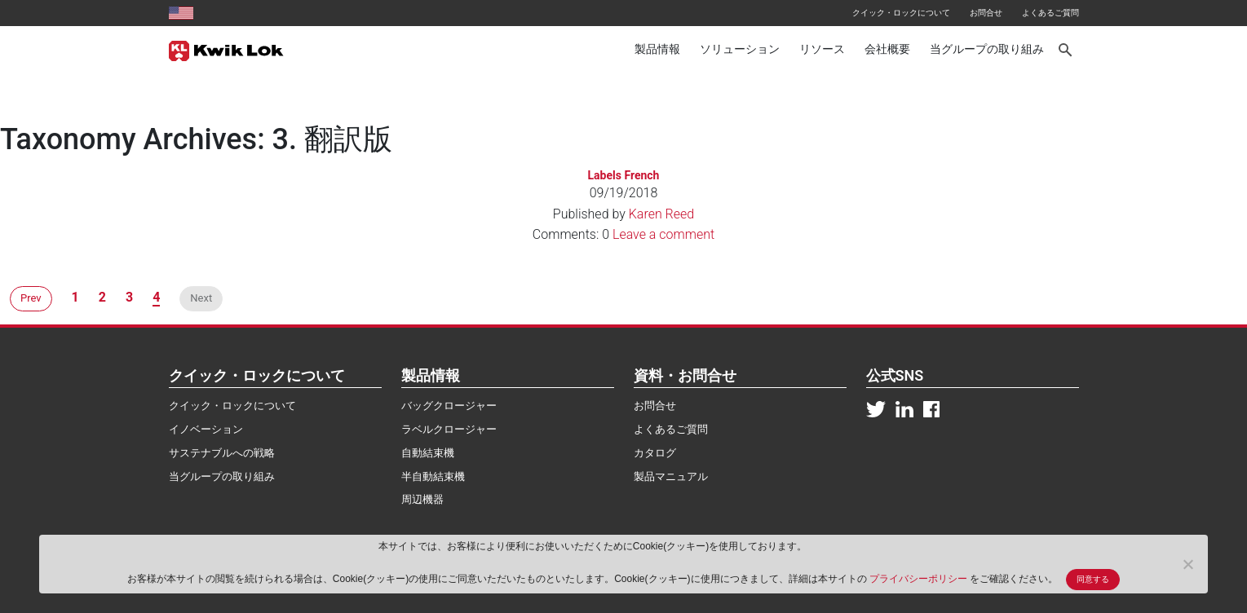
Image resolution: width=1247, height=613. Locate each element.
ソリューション (740, 48)
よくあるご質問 (1050, 12)
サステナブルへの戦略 (222, 453)
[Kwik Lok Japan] (226, 50)
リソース (822, 48)
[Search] (1066, 50)
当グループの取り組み (987, 48)
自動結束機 (427, 453)
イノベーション (206, 429)
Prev (31, 298)
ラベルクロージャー (449, 429)
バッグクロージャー (449, 405)
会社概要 (887, 48)
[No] (1187, 564)
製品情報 (657, 48)
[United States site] (181, 12)
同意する (1093, 579)
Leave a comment (663, 234)
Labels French (624, 175)
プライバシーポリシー (919, 578)
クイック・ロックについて (901, 12)
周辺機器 (422, 499)
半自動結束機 (433, 476)
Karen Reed (661, 214)
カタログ (655, 453)
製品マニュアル (671, 476)
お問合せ (986, 12)
